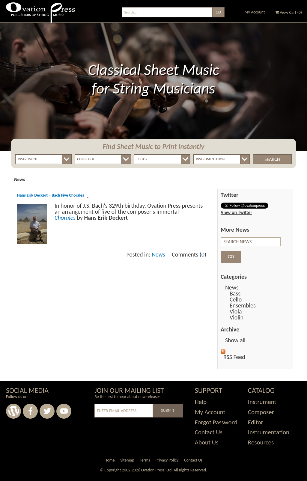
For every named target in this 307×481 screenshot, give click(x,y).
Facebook (30, 411)
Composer (261, 412)
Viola (236, 311)
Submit (167, 410)
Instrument (262, 402)
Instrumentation (268, 432)
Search (272, 159)
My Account (255, 12)
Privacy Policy (167, 460)
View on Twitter (236, 212)
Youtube (63, 411)
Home (109, 460)
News (158, 254)
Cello (236, 299)
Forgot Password (216, 422)
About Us (207, 442)
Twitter (47, 411)
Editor (255, 422)
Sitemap (127, 460)
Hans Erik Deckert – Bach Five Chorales (50, 195)
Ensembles (243, 305)
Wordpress (13, 411)
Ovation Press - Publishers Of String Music (40, 14)
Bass (235, 293)
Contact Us (208, 432)
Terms (145, 460)
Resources (261, 442)
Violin (236, 317)
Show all (235, 340)
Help (201, 402)
